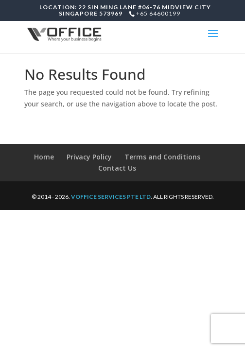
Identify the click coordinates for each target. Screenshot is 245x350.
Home (44, 156)
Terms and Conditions (162, 156)
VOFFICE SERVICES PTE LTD (111, 196)
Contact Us (117, 168)
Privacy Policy (89, 156)
